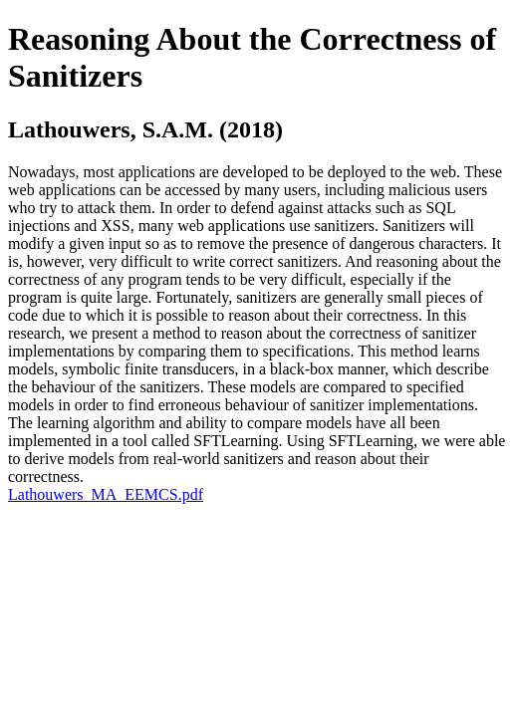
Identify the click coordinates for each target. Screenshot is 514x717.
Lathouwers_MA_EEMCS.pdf (105, 494)
